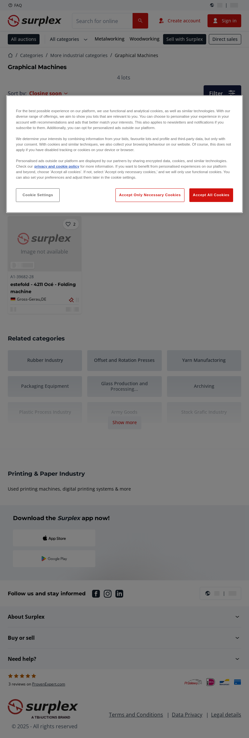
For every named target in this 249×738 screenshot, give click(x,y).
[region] (124, 154)
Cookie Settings (37, 195)
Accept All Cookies (211, 195)
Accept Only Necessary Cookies (150, 195)
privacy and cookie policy (56, 166)
